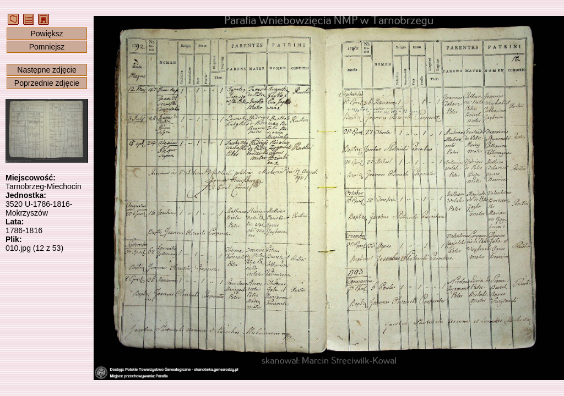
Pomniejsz (47, 46)
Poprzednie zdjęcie (46, 83)
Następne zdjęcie (46, 69)
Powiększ (46, 33)
